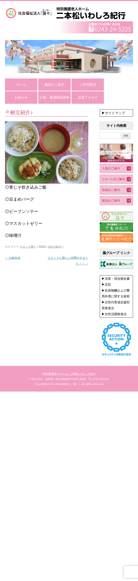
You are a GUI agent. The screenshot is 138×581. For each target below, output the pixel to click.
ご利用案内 (87, 84)
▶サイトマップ (113, 113)
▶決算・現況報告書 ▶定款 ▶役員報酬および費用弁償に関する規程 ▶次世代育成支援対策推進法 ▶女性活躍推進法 (116, 296)
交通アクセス (88, 97)
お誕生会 (12, 258)
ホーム (21, 84)
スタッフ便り (28, 246)
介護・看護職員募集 (54, 97)
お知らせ (21, 97)
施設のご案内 (54, 84)
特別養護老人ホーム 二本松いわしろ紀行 (69, 374)
